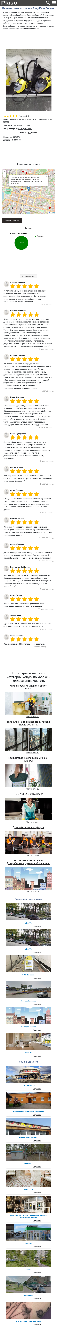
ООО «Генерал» (28, 975)
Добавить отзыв (28, 276)
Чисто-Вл (28, 1053)
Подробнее (37, 926)
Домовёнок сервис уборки (28, 827)
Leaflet (52, 213)
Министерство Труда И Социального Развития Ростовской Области (29, 1216)
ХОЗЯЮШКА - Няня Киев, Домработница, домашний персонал (28, 862)
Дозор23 (28, 1243)
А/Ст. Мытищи (28, 1086)
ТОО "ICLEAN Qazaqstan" (28, 794)
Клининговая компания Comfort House (28, 687)
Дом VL (28, 923)
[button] (28, 189)
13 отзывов (30, 18)
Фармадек (28, 1295)
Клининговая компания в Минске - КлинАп (28, 759)
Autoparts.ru (28, 1164)
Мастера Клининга (28, 1001)
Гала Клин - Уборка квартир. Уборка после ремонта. (28, 723)
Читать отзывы (32, 717)
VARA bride (28, 1189)
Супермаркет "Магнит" (28, 1137)
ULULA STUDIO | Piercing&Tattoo (28, 1321)
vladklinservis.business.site (19, 125)
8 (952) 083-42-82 (25, 129)
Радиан (28, 1269)
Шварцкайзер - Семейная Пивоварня (28, 1112)
